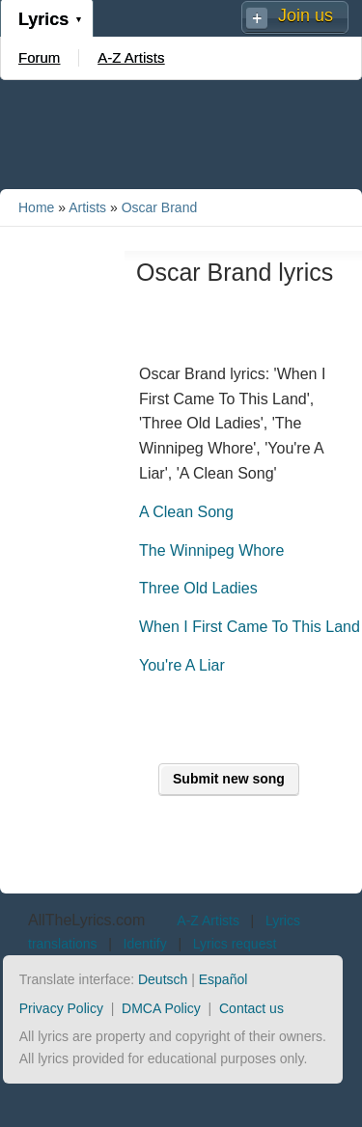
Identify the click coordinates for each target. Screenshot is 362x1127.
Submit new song (229, 778)
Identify (145, 943)
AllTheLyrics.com (86, 920)
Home (36, 207)
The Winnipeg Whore (211, 550)
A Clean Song (186, 512)
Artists (87, 207)
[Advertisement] (181, 133)
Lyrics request (235, 943)
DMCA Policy (161, 1008)
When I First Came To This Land (249, 626)
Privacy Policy (61, 1008)
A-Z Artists (130, 57)
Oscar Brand (160, 207)
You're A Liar (182, 665)
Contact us (251, 1008)
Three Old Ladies (198, 588)
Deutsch (162, 979)
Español (223, 979)
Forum (39, 57)
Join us (305, 15)
